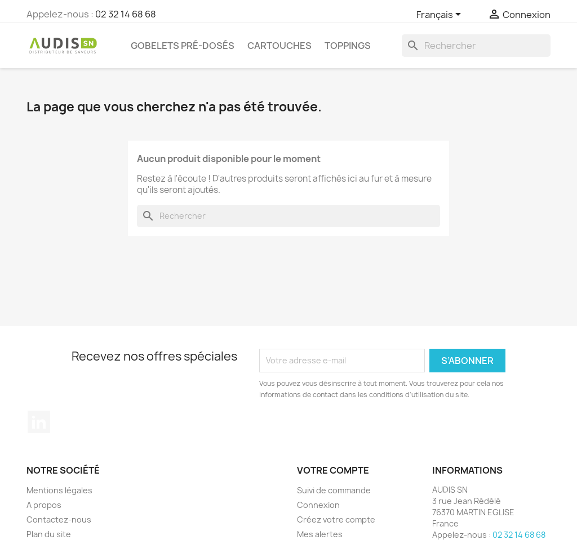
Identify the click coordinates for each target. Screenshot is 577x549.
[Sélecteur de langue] (440, 15)
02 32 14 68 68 (125, 14)
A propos (43, 505)
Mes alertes (320, 534)
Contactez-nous (58, 519)
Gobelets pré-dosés (182, 45)
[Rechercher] (476, 45)
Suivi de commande (334, 490)
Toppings (348, 45)
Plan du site (48, 534)
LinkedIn (39, 422)
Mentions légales (59, 490)
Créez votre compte (336, 519)
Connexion (318, 505)
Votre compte (333, 470)
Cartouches (279, 45)
